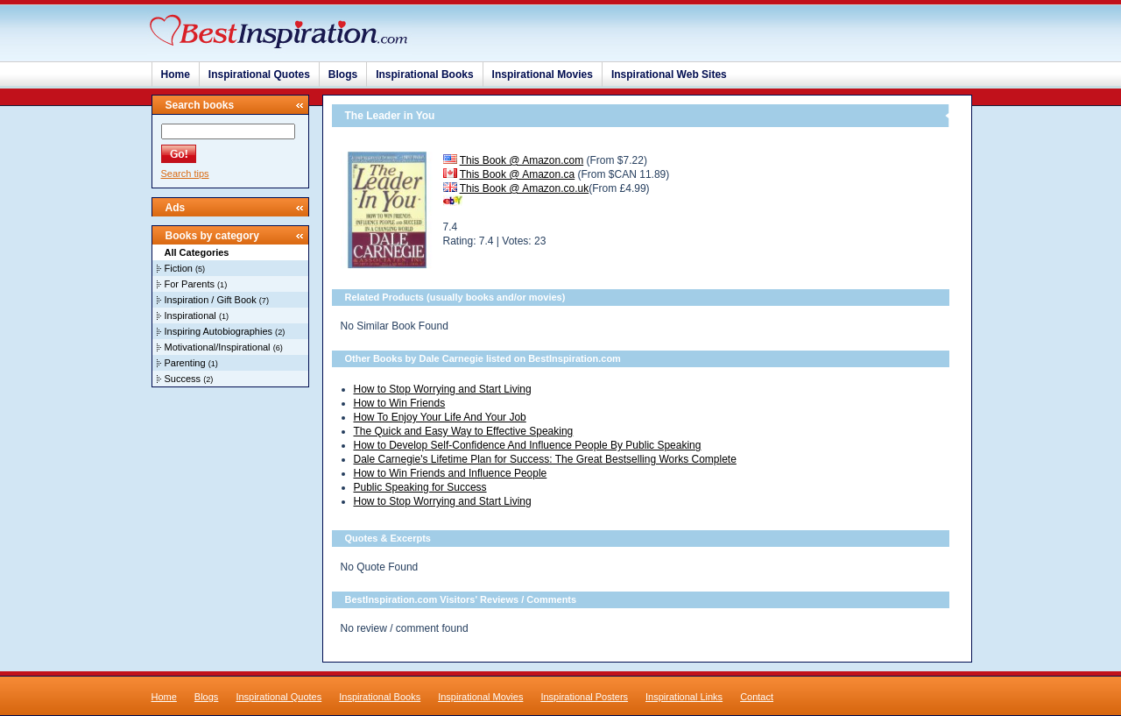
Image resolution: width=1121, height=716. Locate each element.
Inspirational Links (684, 696)
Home (175, 74)
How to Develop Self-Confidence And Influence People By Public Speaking (528, 445)
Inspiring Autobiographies (219, 331)
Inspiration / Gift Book (211, 299)
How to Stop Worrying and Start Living (443, 389)
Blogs (342, 74)
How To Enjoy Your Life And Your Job (440, 417)
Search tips (185, 173)
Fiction (179, 268)
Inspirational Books (424, 74)
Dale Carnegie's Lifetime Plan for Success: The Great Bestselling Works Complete (545, 459)
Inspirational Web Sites (669, 74)
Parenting (185, 363)
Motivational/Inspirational (218, 347)
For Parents (190, 284)
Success (183, 378)
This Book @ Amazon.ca (517, 174)
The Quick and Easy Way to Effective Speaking (464, 431)
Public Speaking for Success (420, 487)
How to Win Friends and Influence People (450, 473)
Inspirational (190, 315)
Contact (756, 696)
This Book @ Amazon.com (522, 160)
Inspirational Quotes (259, 74)
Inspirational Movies (542, 74)
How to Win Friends (400, 403)
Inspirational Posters (584, 696)
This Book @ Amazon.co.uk (524, 188)
